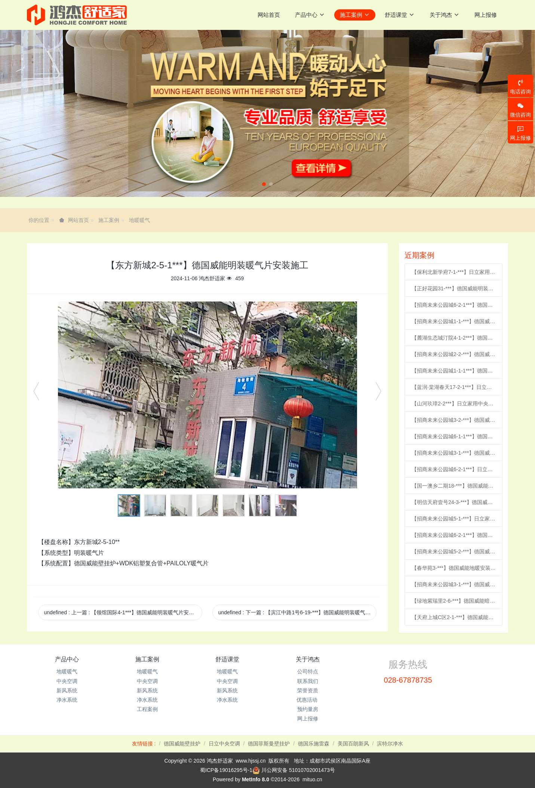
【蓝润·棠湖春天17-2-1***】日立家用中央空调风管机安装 (454, 387)
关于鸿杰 (308, 659)
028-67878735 (408, 680)
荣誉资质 (307, 690)
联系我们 (307, 681)
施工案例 (108, 220)
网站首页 (269, 15)
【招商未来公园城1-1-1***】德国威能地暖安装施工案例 (454, 371)
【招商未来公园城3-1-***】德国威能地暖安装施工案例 (454, 453)
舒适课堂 (227, 659)
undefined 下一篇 (297, 612)
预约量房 (307, 709)
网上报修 (307, 718)
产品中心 (67, 659)
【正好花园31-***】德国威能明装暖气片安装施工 (454, 288)
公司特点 (307, 671)
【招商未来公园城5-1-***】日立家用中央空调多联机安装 (454, 519)
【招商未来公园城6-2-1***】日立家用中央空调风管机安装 (454, 469)
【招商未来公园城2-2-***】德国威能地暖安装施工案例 (454, 354)
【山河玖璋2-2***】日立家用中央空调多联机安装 (454, 404)
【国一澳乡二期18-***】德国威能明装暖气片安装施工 (454, 486)
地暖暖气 (139, 220)
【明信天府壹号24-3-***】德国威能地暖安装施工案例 (454, 502)
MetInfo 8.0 (255, 779)
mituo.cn (312, 779)
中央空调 (66, 681)
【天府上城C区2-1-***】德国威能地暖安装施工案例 (454, 617)
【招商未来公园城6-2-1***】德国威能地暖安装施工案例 (454, 305)
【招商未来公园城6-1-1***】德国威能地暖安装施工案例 (454, 436)
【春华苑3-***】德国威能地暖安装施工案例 (454, 568)
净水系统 (66, 700)
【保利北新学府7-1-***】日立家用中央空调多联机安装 (454, 272)
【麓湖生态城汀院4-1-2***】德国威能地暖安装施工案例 (454, 338)
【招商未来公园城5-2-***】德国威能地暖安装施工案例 (454, 551)
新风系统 (66, 690)
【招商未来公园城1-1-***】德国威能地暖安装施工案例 (454, 321)
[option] (207, 395)
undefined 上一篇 (123, 612)
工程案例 (147, 709)
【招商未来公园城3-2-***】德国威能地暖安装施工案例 (454, 420)
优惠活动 (307, 700)
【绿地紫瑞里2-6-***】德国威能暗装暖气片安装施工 (454, 601)
